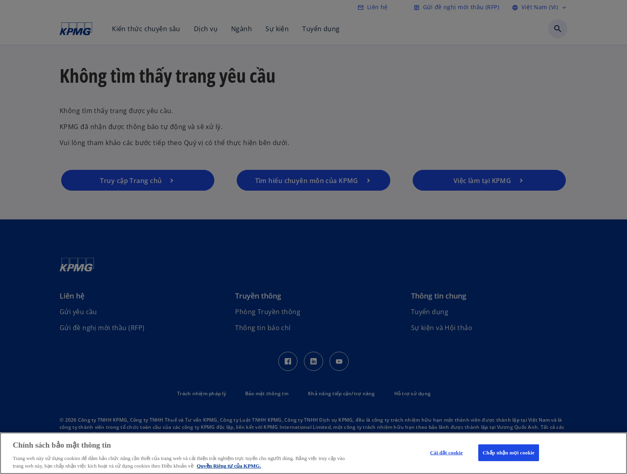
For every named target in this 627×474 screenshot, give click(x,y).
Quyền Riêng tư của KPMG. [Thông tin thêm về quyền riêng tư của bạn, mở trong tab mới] (229, 466)
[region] (313, 453)
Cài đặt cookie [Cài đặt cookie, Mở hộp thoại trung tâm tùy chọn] (446, 453)
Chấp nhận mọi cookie (509, 453)
